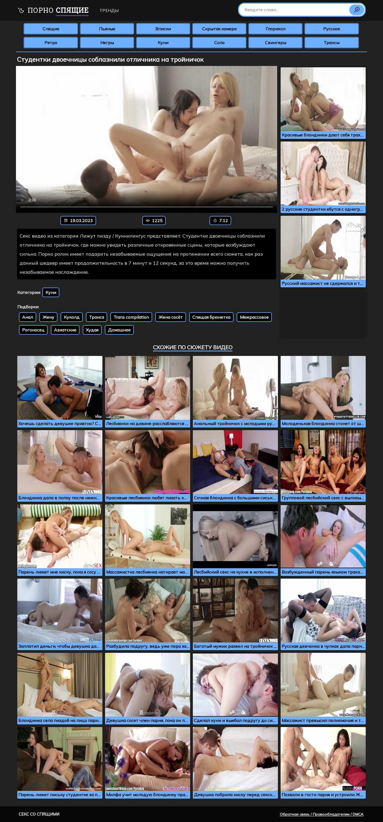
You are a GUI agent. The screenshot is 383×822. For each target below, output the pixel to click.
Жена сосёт (171, 317)
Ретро (50, 42)
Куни (163, 42)
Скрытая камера (219, 28)
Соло (219, 42)
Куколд (72, 317)
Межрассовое (254, 317)
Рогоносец (33, 330)
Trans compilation (131, 317)
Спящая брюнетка (211, 317)
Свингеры (275, 42)
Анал (27, 317)
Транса (96, 317)
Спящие (51, 28)
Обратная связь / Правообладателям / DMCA (321, 814)
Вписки (163, 28)
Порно (53, 11)
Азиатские (65, 330)
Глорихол (275, 28)
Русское (331, 28)
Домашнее (119, 330)
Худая (92, 330)
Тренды (109, 10)
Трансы (331, 42)
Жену (48, 317)
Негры (107, 42)
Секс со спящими (39, 814)
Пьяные (107, 28)
